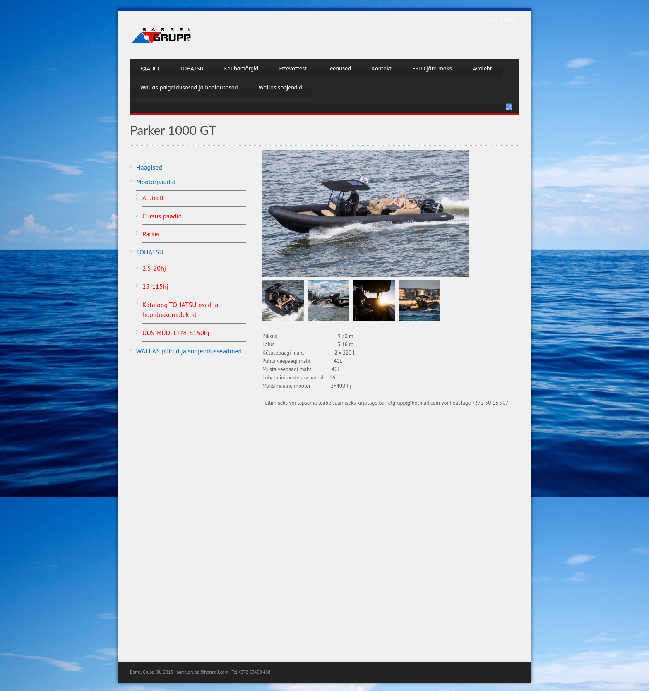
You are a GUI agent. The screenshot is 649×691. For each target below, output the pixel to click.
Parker (151, 234)
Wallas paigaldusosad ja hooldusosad (189, 87)
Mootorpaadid (155, 182)
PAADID (149, 68)
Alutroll (152, 198)
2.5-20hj (154, 268)
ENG (510, 19)
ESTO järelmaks (432, 68)
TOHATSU (191, 68)
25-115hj (155, 286)
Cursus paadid (162, 216)
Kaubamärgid (241, 68)
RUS (499, 19)
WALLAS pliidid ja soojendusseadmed (189, 351)
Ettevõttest (293, 68)
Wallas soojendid (280, 87)
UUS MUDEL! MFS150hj (175, 333)
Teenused (339, 68)
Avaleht (482, 68)
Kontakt (382, 68)
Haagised (149, 167)
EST (489, 19)
